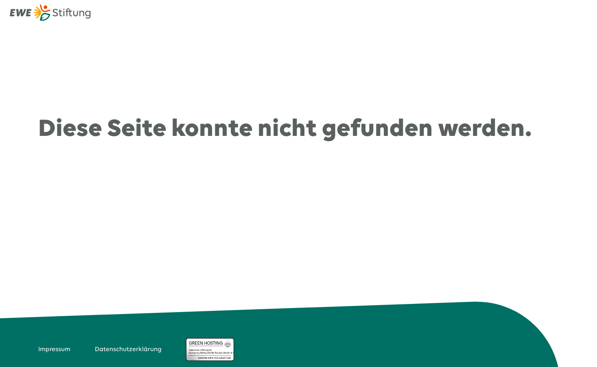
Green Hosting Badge (210, 349)
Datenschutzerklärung (128, 349)
